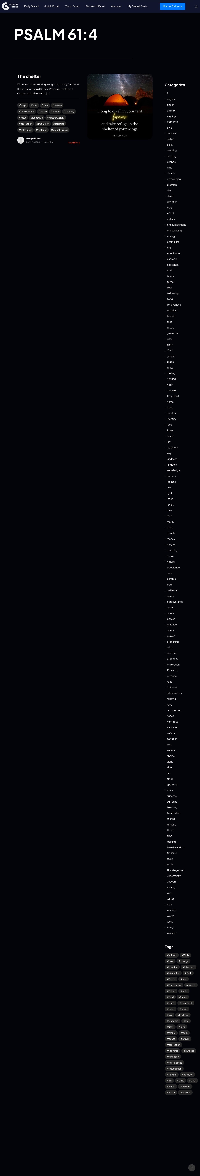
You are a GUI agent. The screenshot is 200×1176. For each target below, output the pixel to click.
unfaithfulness (60, 129)
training (171, 841)
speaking (172, 784)
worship (171, 933)
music (170, 556)
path (170, 584)
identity (171, 419)
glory (170, 344)
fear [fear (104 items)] (184, 979)
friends (171, 316)
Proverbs (172, 670)
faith (46, 105)
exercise (172, 259)
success (172, 796)
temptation (173, 813)
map (169, 516)
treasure (172, 853)
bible (170, 144)
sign (169, 767)
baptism (171, 133)
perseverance (175, 601)
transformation (175, 847)
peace (171, 596)
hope (170, 407)
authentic (172, 121)
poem (170, 613)
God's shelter (28, 111)
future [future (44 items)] (172, 991)
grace (170, 361)
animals (171, 110)
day (169, 190)
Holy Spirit (173, 396)
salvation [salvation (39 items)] (188, 1074)
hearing (171, 378)
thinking (171, 824)
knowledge (173, 470)
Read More (74, 142)
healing (171, 373)
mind (170, 527)
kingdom (172, 464)
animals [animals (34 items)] (173, 955)
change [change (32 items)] (184, 961)
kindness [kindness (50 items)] (183, 1014)
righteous (172, 721)
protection (26, 123)
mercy (170, 521)
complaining (174, 179)
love (169, 510)
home (170, 401)
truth (170, 864)
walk (169, 893)
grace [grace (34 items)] (184, 997)
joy (169, 441)
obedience (173, 567)
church (171, 173)
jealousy (70, 111)
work (170, 921)
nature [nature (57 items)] (172, 1032)
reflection (172, 687)
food (170, 299)
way (169, 904)
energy (171, 236)
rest (169, 704)
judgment (172, 447)
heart (170, 384)
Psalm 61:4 (43, 123)
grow (170, 367)
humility (171, 413)
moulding (172, 550)
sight (170, 761)
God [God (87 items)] (171, 997)
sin (168, 773)
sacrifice (172, 727)
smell (170, 778)
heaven (171, 390)
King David (37, 117)
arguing (171, 116)
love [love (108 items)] (183, 1026)
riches (170, 715)
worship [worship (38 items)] (186, 1092)
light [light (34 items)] (171, 1026)
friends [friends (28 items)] (191, 985)
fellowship (173, 293)
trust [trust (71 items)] (181, 1080)
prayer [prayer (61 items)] (185, 1038)
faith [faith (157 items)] (189, 973)
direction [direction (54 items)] (189, 967)
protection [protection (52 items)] (174, 1044)
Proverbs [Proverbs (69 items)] (173, 1050)
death (170, 196)
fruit (169, 321)
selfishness (26, 129)
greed (44, 111)
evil (169, 247)
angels (171, 99)
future (170, 327)
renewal (171, 698)
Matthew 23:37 (56, 117)
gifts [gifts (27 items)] (184, 991)
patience (172, 590)
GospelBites (33, 138)
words (170, 916)
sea (169, 744)
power (171, 618)
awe (169, 127)
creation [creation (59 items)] (173, 967)
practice (172, 624)
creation (172, 184)
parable (171, 578)
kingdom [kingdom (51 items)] (173, 1020)
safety (171, 733)
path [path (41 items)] (185, 1032)
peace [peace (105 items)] (172, 1038)
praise (170, 630)
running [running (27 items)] (172, 1074)
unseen (171, 881)
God (169, 350)
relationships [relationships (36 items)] (175, 1062)
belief (170, 139)
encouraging (174, 230)
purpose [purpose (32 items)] (189, 1050)
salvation (172, 738)
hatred (56, 111)
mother (171, 544)
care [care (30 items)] (171, 961)
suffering (42, 129)
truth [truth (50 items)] (193, 1080)
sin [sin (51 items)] (170, 1080)
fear (169, 287)
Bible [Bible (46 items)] (186, 955)
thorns (171, 830)
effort (170, 213)
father (170, 281)
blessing (172, 150)
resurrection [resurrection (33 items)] (175, 1068)
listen (170, 498)
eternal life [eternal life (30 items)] (174, 973)
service (171, 750)
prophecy (172, 658)
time (169, 835)
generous (172, 333)
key (169, 453)
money (171, 538)
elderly (171, 219)
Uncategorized (175, 870)
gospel (171, 356)
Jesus (23, 117)
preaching (173, 641)
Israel (170, 430)
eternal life (173, 241)
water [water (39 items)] (172, 1086)
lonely (170, 504)
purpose (172, 676)
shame (171, 756)
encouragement (176, 224)
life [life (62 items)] (187, 1020)
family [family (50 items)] (172, 979)
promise (171, 653)
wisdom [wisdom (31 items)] (186, 1086)
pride (170, 647)
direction (172, 202)
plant (170, 607)
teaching (172, 807)
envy (35, 105)
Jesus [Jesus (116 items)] (184, 1009)
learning (171, 481)
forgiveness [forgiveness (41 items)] (175, 985)
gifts (170, 339)
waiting (171, 887)
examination (174, 253)
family (170, 276)
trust (170, 858)
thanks (171, 818)
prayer (171, 636)
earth (170, 207)
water (170, 898)
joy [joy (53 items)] (170, 1014)
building (171, 156)
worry (170, 927)
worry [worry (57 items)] (172, 1092)
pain (169, 573)
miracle (171, 533)
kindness (172, 459)
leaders (171, 476)
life (169, 487)
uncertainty (174, 875)
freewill (58, 105)
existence (173, 264)
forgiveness (174, 304)
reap (169, 681)
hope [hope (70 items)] (171, 1009)
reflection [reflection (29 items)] (174, 1056)
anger (24, 105)
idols (169, 424)
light (169, 493)
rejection (59, 123)
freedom (172, 310)
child (169, 167)
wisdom (171, 910)
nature (171, 561)
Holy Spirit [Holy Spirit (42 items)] (186, 1003)
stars (170, 790)
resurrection (174, 710)
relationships (174, 693)
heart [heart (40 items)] (171, 1003)
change (171, 161)
